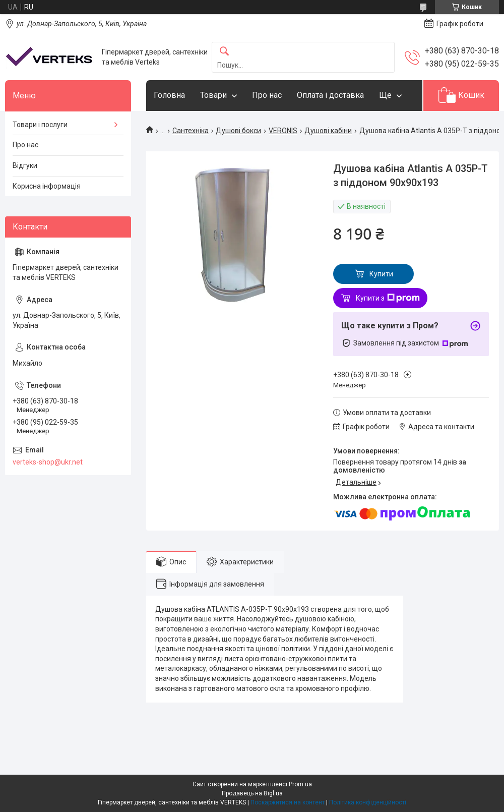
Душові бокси (238, 131)
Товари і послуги (40, 125)
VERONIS (283, 131)
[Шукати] (224, 52)
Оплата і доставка (330, 95)
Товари (213, 95)
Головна (169, 95)
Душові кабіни (328, 131)
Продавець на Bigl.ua (252, 793)
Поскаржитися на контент (287, 802)
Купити (381, 274)
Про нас (267, 95)
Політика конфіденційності (367, 802)
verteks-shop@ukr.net (48, 462)
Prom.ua (300, 784)
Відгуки (25, 165)
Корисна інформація (47, 186)
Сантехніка (190, 131)
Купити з (388, 298)
